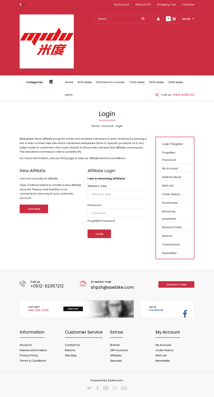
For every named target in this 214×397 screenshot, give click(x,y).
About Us (26, 345)
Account (107, 126)
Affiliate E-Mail (97, 186)
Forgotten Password (101, 221)
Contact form (176, 284)
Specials (116, 361)
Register (177, 144)
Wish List (167, 186)
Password (94, 205)
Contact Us (72, 345)
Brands (115, 345)
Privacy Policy (29, 355)
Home (95, 126)
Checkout (188, 4)
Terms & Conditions (33, 361)
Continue (34, 209)
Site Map (71, 355)
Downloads (170, 203)
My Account (121, 4)
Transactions (171, 244)
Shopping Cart (166, 4)
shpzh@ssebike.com (112, 287)
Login (119, 126)
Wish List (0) (143, 4)
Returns (167, 236)
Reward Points (172, 227)
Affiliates (116, 355)
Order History (171, 194)
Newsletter (169, 253)
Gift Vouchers (119, 350)
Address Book (171, 177)
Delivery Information (33, 350)
